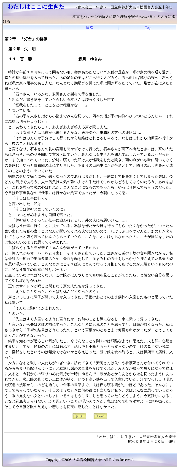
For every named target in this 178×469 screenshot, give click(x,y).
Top (148, 27)
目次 (89, 27)
